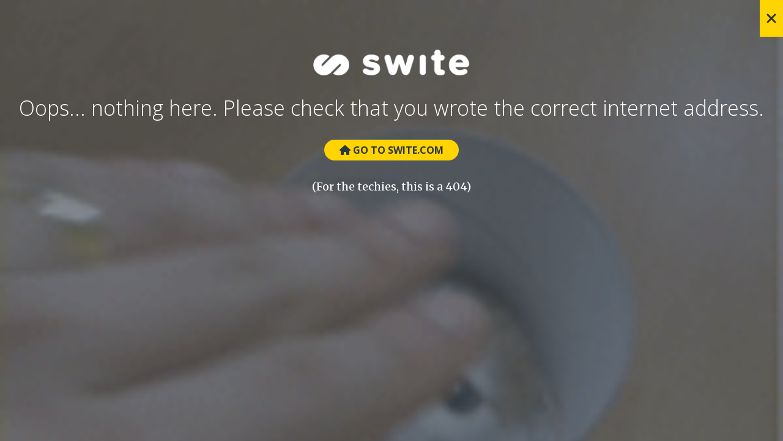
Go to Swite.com (391, 150)
